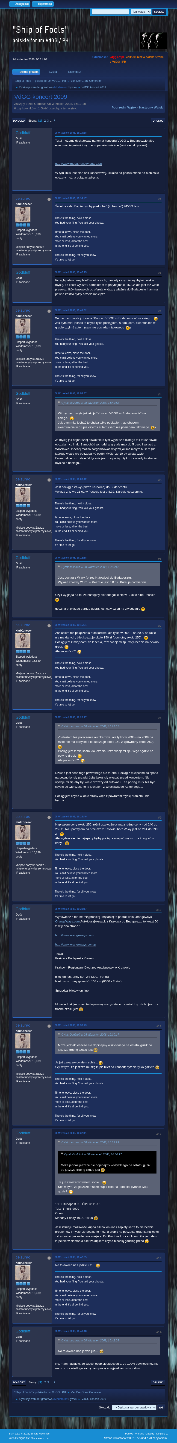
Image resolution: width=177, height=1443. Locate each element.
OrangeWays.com (67, 921)
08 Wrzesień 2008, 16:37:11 (70, 1133)
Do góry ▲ (162, 1433)
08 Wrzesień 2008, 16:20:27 (70, 717)
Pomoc (129, 1433)
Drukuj (158, 120)
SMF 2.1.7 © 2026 (19, 1433)
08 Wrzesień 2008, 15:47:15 (70, 272)
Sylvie (72, 87)
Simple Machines (40, 1433)
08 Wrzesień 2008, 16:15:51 (70, 624)
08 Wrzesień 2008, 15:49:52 (70, 310)
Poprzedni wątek (124, 107)
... (51, 120)
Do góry (19, 1382)
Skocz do (104, 1407)
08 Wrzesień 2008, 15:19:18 (70, 132)
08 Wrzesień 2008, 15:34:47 (70, 198)
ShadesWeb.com (39, 1438)
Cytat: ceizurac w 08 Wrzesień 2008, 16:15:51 (90, 726)
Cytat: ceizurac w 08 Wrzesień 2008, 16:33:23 (90, 1142)
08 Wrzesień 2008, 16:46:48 (70, 1331)
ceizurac (22, 198)
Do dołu (19, 120)
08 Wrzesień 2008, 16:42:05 (70, 1257)
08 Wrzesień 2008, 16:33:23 (70, 1025)
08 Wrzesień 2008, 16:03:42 (70, 479)
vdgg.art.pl (117, 57)
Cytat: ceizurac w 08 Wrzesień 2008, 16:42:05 (90, 1340)
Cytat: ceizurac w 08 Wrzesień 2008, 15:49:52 (90, 402)
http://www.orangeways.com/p (75, 944)
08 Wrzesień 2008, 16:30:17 (70, 908)
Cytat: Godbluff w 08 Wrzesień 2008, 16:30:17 (90, 1034)
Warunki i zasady (144, 1433)
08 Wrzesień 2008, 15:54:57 (70, 393)
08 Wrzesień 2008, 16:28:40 (70, 816)
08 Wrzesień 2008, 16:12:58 (70, 557)
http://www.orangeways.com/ (74, 935)
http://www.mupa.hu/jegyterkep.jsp (78, 163)
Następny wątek (151, 107)
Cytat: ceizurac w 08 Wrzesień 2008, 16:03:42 (90, 567)
